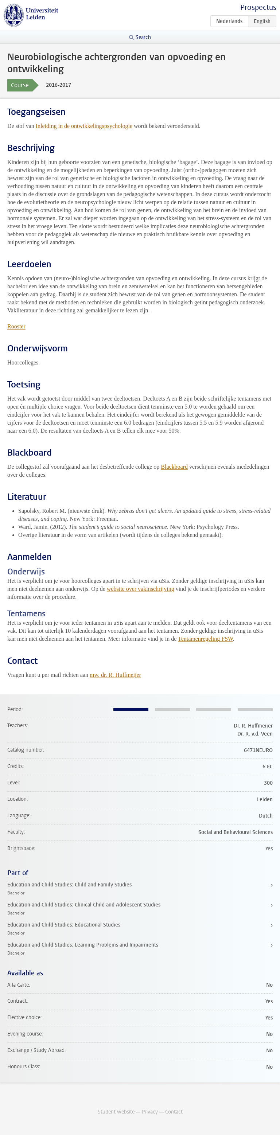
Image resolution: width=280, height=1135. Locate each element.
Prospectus (258, 7)
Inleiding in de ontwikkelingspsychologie (84, 126)
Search (143, 37)
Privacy (150, 1111)
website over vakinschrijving (140, 589)
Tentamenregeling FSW (205, 639)
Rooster (16, 326)
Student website (116, 1111)
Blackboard (174, 467)
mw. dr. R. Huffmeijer (115, 675)
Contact (174, 1111)
